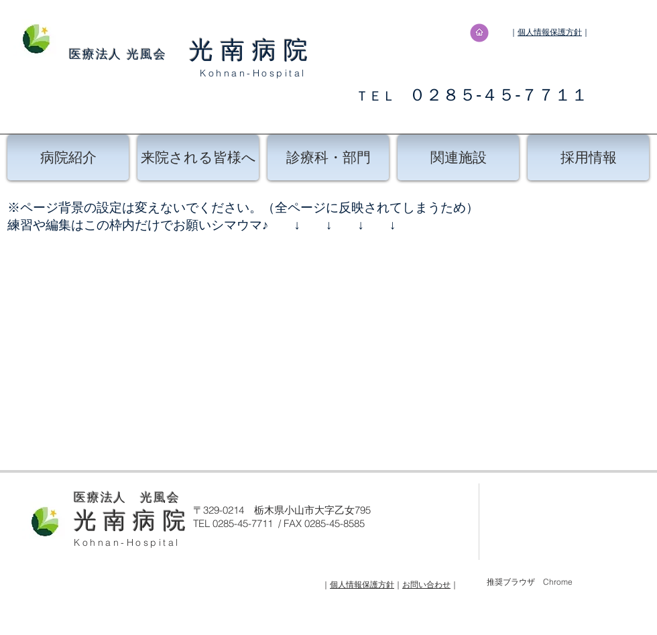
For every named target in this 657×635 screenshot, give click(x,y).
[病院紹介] (68, 157)
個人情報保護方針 (550, 32)
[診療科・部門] (328, 157)
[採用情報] (588, 157)
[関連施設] (458, 157)
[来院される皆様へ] (198, 157)
